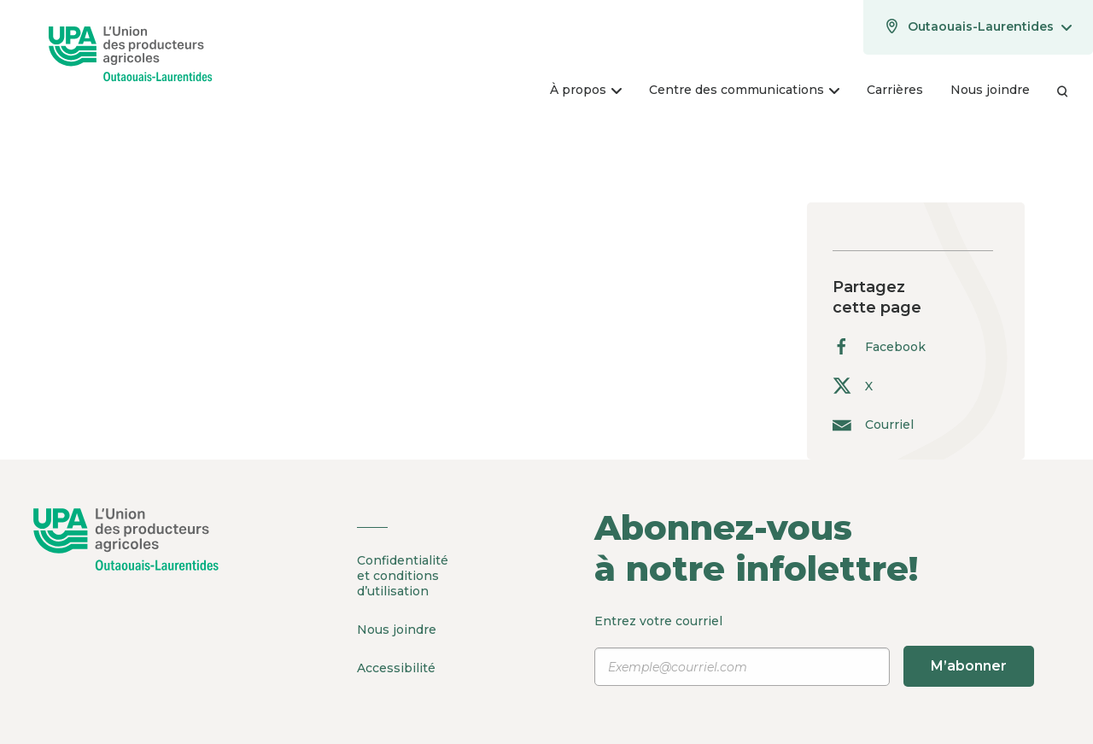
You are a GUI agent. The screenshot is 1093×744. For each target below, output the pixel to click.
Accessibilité (396, 668)
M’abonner (969, 666)
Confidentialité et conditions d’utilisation (402, 576)
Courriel (873, 424)
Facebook (879, 346)
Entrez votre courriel (814, 650)
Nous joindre (396, 629)
